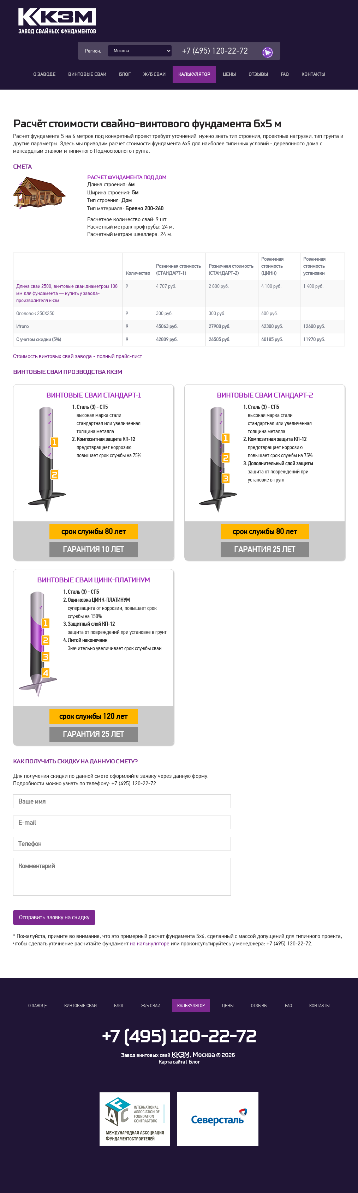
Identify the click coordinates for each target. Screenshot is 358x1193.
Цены (229, 74)
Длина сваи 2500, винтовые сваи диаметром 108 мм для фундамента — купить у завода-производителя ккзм (67, 293)
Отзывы (258, 74)
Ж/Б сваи (154, 74)
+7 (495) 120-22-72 (215, 51)
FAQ (285, 74)
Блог (125, 74)
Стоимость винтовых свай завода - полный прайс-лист (77, 356)
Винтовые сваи (87, 74)
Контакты (313, 74)
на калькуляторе (149, 943)
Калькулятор (194, 74)
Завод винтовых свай (145, 1055)
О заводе (44, 74)
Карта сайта (172, 1062)
